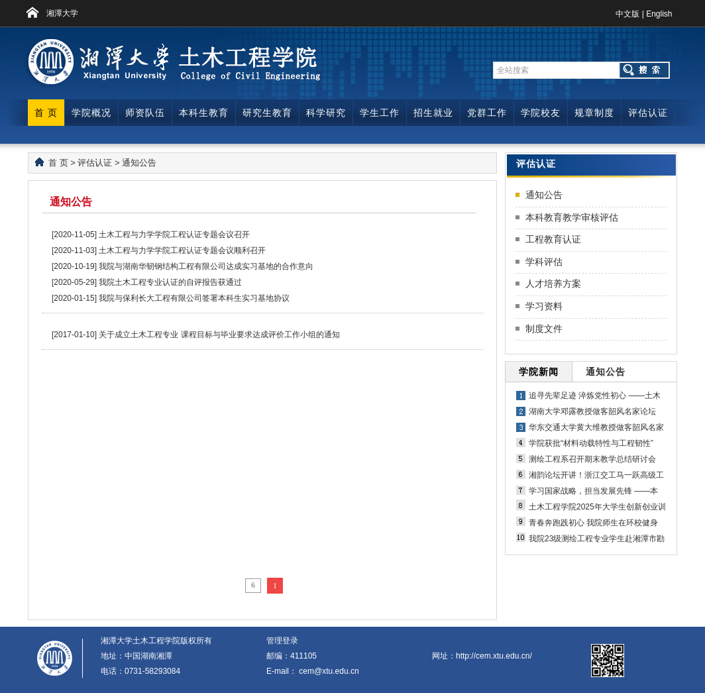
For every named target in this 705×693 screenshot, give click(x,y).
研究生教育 (267, 112)
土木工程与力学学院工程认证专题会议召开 (174, 234)
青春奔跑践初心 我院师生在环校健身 (593, 522)
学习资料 (544, 306)
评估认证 (648, 112)
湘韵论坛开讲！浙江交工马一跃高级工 (596, 475)
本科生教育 (204, 112)
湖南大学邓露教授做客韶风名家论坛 (592, 411)
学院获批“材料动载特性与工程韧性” (591, 443)
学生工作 (380, 112)
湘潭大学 (62, 13)
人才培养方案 (553, 283)
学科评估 (544, 261)
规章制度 (594, 112)
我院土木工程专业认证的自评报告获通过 (170, 282)
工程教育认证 (553, 239)
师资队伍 (145, 112)
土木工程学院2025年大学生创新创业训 (597, 506)
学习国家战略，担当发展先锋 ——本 (593, 491)
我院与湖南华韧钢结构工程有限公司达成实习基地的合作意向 (206, 266)
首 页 (46, 112)
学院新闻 (539, 371)
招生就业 (433, 112)
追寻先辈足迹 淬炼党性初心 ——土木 (595, 395)
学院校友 (541, 112)
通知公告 (139, 163)
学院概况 (91, 112)
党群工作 (487, 112)
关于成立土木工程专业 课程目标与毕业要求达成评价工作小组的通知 (219, 334)
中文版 (627, 14)
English (659, 14)
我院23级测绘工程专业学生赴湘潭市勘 (597, 538)
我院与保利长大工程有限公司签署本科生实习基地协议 (194, 298)
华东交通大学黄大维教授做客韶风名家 (596, 427)
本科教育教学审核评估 (571, 217)
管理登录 (282, 640)
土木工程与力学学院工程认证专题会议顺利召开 (182, 250)
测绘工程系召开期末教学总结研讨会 (592, 459)
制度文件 (544, 328)
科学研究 (326, 112)
